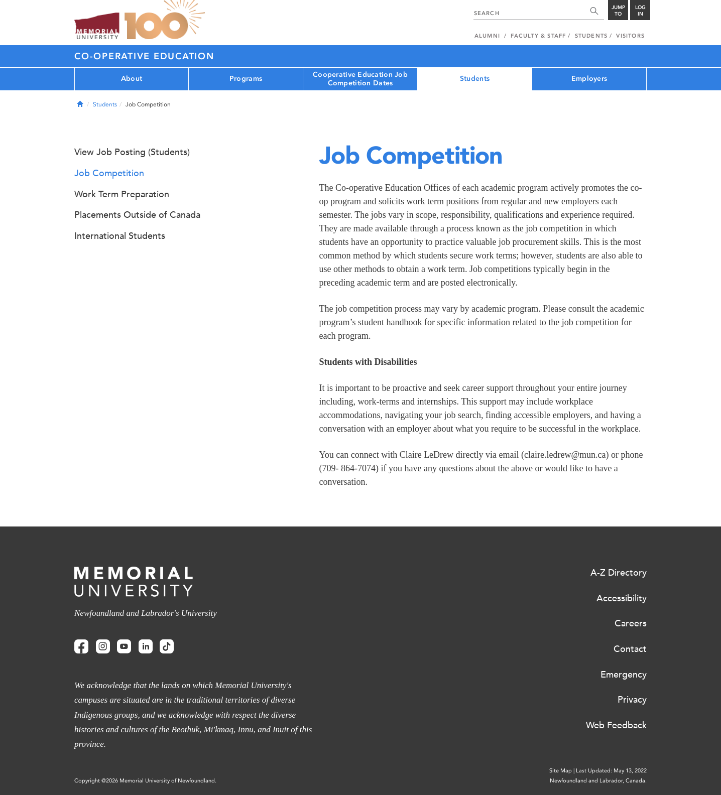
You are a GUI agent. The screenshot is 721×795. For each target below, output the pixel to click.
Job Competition (109, 173)
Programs (245, 78)
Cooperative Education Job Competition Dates (360, 78)
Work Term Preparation (121, 194)
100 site (164, 20)
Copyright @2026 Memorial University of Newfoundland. (145, 780)
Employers (589, 78)
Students (475, 78)
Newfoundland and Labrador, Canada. (598, 780)
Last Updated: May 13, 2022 (611, 770)
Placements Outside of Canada (137, 214)
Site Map (560, 770)
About (131, 78)
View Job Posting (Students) (132, 152)
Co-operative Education (144, 56)
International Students (119, 235)
